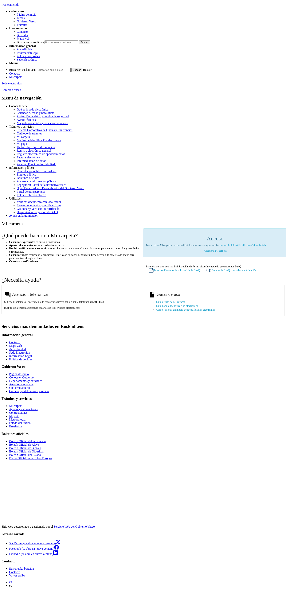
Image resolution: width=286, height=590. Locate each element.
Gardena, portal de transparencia (29, 391)
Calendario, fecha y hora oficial (36, 113)
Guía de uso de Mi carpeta (170, 301)
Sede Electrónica (27, 59)
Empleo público (26, 174)
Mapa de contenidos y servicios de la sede (42, 123)
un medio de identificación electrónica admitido (243, 245)
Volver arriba (17, 575)
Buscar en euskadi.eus (30, 42)
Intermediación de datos (31, 160)
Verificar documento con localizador (39, 202)
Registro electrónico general (34, 150)
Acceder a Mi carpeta (215, 250)
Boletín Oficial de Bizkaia (25, 448)
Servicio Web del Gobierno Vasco (74, 526)
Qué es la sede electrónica (32, 109)
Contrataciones (18, 412)
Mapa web (23, 38)
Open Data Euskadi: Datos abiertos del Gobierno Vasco (50, 188)
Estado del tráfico (20, 423)
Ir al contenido (10, 4)
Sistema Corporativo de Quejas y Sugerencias (44, 130)
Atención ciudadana (21, 384)
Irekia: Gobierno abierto (31, 195)
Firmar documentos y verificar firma (39, 205)
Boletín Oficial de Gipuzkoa (26, 451)
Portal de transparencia (31, 191)
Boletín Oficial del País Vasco (27, 441)
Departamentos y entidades (25, 380)
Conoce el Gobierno (21, 377)
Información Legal (20, 356)
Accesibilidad (25, 49)
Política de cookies (28, 56)
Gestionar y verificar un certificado (38, 208)
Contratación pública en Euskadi (36, 171)
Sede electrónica (12, 83)
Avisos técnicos (26, 119)
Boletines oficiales (28, 178)
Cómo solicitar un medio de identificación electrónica (185, 309)
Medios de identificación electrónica (39, 140)
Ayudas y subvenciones (23, 409)
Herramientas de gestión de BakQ (37, 212)
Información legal (27, 52)
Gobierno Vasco (26, 21)
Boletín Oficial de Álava (24, 444)
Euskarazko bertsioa (21, 568)
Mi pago (22, 143)
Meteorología (17, 419)
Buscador (22, 35)
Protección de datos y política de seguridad (43, 116)
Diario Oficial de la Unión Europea (30, 458)
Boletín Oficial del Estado (25, 454)
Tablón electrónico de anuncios (36, 147)
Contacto (22, 31)
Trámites (22, 24)
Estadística (15, 426)
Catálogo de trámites (29, 133)
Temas (21, 18)
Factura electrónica (28, 157)
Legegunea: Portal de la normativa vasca (41, 184)
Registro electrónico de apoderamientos (41, 154)
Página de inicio (26, 14)
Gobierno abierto (19, 387)
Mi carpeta (15, 77)
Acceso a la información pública (36, 181)
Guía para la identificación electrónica (177, 305)
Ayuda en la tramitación (23, 215)
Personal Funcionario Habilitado (36, 164)
